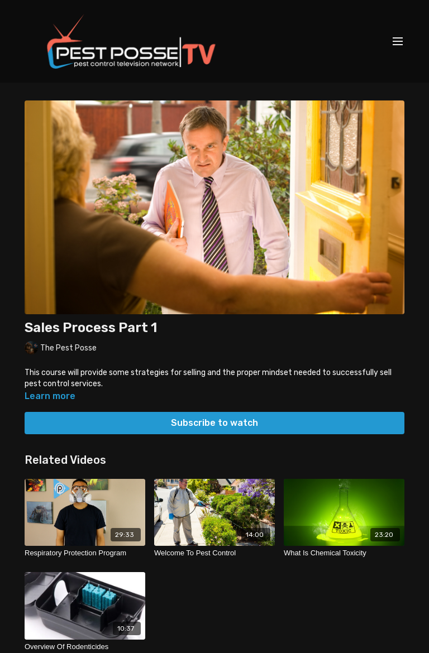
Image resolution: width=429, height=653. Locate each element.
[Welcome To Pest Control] (214, 553)
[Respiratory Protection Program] (85, 553)
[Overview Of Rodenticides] (85, 646)
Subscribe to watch (214, 422)
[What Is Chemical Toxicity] (344, 553)
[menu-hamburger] (397, 42)
